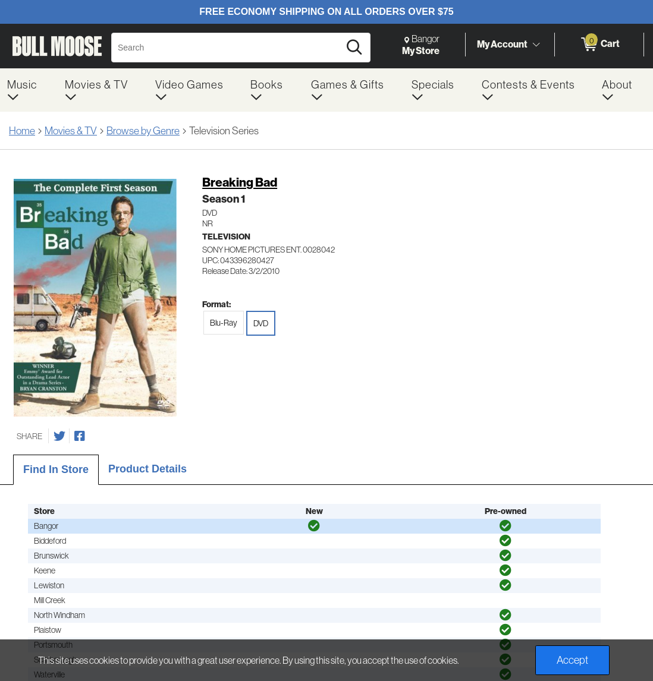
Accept (572, 660)
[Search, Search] (227, 47)
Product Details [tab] (147, 469)
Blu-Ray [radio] (223, 322)
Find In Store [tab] (56, 469)
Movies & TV (71, 130)
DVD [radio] (260, 323)
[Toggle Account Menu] (536, 44)
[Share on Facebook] (79, 436)
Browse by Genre (143, 130)
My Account (502, 44)
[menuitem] (29, 90)
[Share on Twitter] (59, 436)
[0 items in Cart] (599, 44)
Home (22, 130)
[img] (314, 526)
